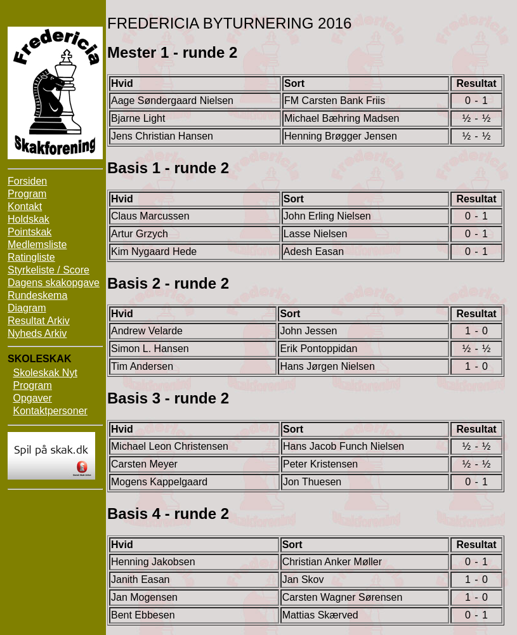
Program (27, 193)
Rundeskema (37, 295)
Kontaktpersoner (50, 410)
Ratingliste (31, 257)
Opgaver (32, 398)
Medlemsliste (37, 244)
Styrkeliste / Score (48, 270)
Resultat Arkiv (39, 320)
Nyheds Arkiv (37, 333)
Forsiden (27, 181)
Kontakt (25, 206)
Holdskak (28, 219)
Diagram (27, 308)
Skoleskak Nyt (45, 372)
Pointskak (29, 231)
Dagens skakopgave (54, 282)
